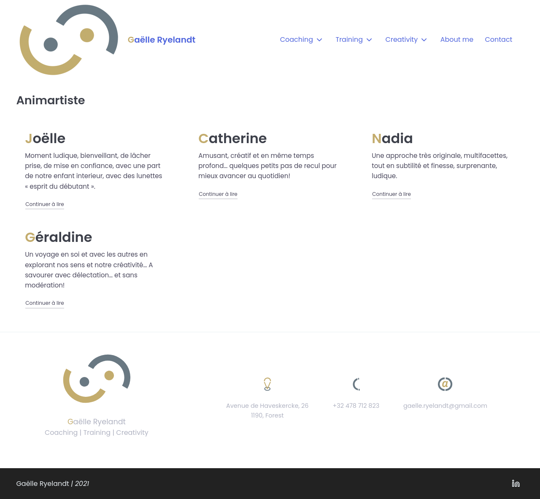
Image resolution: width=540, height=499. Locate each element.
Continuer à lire (45, 204)
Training (349, 39)
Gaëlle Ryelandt (161, 39)
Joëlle (45, 138)
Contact (498, 39)
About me (457, 39)
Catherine (232, 138)
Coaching (296, 39)
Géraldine (58, 237)
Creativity (402, 39)
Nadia (392, 138)
